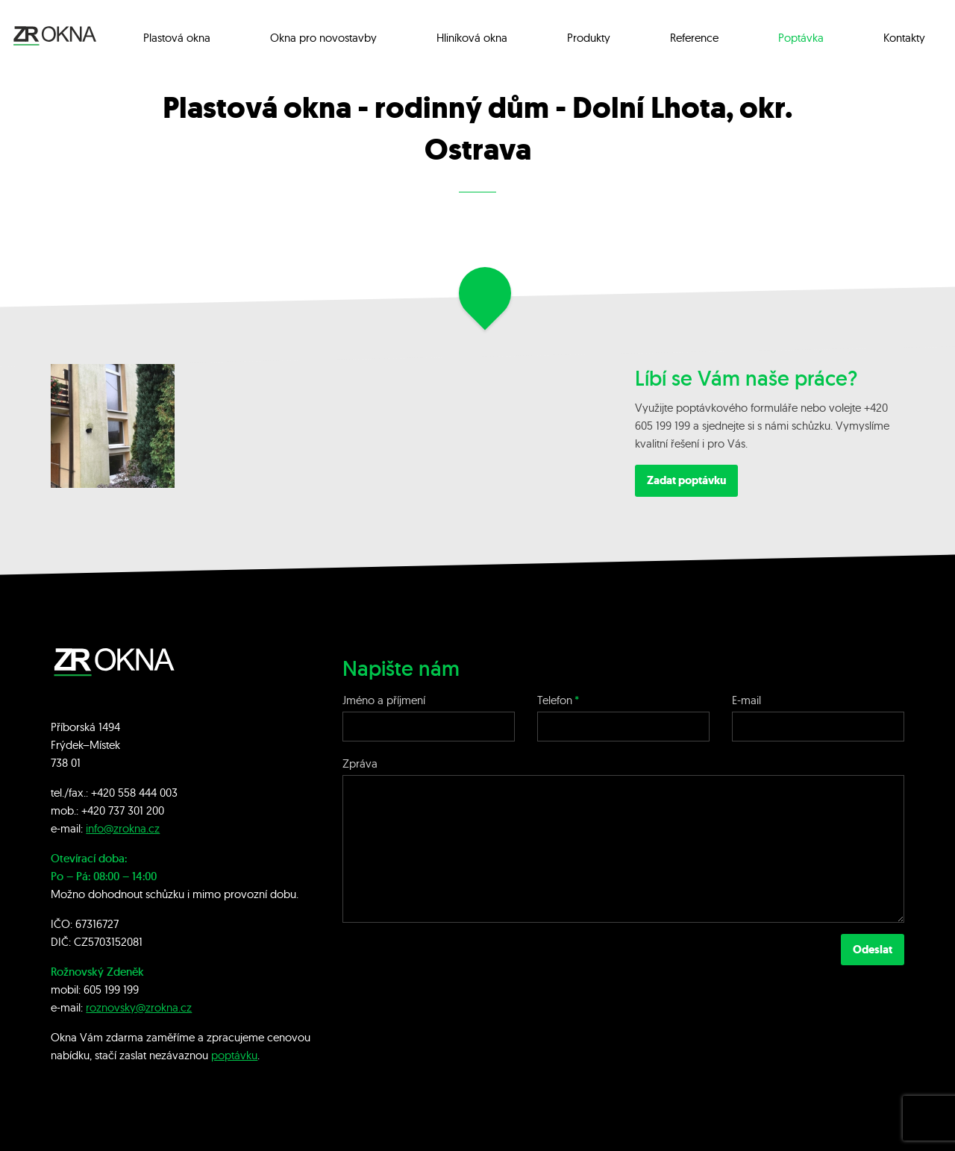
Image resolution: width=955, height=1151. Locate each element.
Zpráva (360, 763)
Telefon (554, 700)
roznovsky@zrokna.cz (139, 1007)
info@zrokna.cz (123, 828)
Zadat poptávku (686, 480)
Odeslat (872, 949)
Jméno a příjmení (383, 700)
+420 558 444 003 (134, 792)
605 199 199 (111, 989)
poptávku (234, 1055)
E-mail (746, 700)
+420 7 (97, 810)
